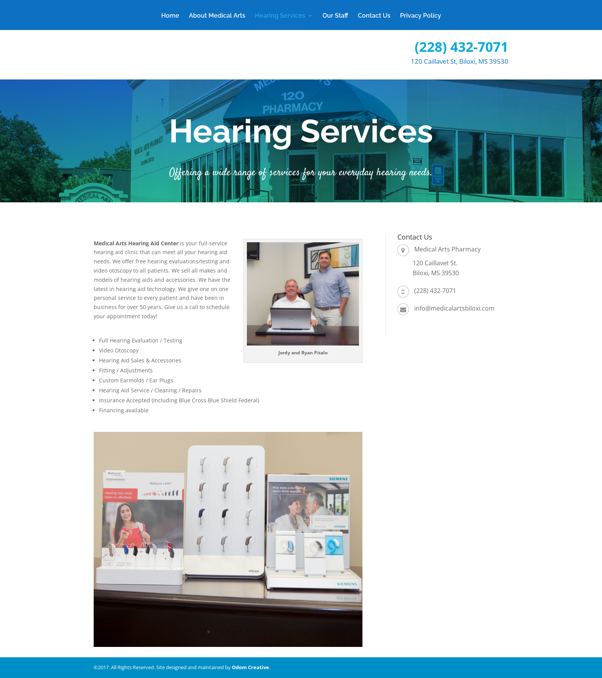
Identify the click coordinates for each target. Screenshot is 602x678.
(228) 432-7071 (461, 47)
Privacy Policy (420, 16)
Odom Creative (250, 667)
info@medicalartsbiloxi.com (454, 308)
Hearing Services (280, 16)
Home (170, 16)
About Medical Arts (217, 16)
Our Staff (335, 16)
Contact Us (374, 16)
